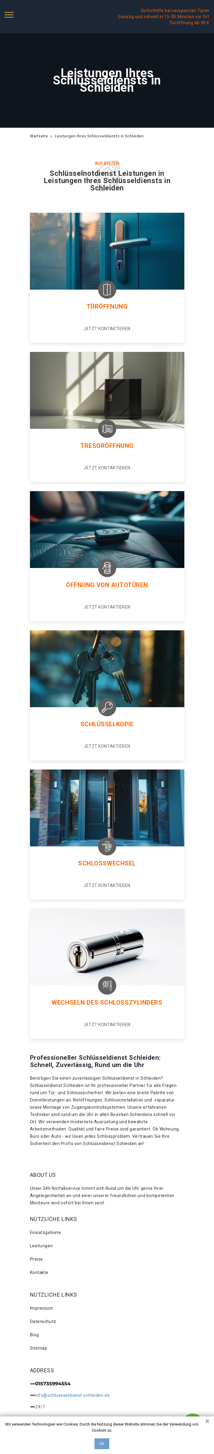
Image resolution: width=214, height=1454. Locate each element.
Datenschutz (43, 1321)
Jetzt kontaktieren (107, 328)
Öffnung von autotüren (107, 585)
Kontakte (39, 1272)
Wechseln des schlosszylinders (106, 1002)
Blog (34, 1334)
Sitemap (39, 1348)
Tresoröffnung (107, 445)
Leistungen (41, 1245)
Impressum (41, 1308)
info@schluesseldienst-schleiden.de (72, 1395)
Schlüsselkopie (107, 724)
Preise (36, 1259)
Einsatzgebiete (45, 1232)
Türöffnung (107, 306)
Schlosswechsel (107, 863)
